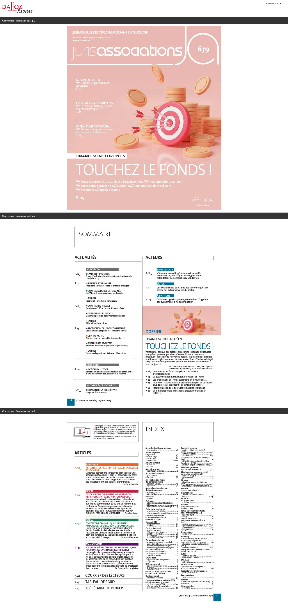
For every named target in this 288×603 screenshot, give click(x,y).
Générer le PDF (273, 3)
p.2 (33, 20)
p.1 (29, 20)
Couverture (8, 20)
